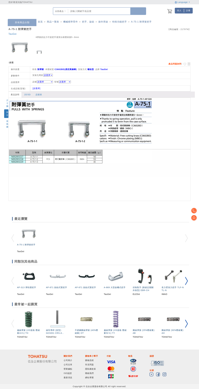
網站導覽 (89, 377)
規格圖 (7, 124)
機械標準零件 (70, 22)
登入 (179, 10)
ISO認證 (68, 373)
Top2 (195, 211)
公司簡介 (68, 360)
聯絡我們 (89, 373)
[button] (186, 281)
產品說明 (15, 94)
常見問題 (89, 364)
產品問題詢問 (174, 64)
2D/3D (27, 94)
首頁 (40, 22)
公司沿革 (68, 364)
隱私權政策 (90, 369)
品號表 (39, 94)
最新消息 (68, 377)
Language (182, 2)
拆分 (7, 113)
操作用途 (103, 22)
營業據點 (68, 369)
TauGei (12, 34)
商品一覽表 (53, 22)
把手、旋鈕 (88, 22)
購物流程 (89, 360)
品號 (42, 81)
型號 (62, 81)
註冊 (188, 10)
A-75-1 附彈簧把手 (141, 22)
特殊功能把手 (119, 22)
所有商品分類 (20, 22)
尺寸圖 (7, 103)
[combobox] (99, 11)
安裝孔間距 (37, 75)
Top (195, 218)
